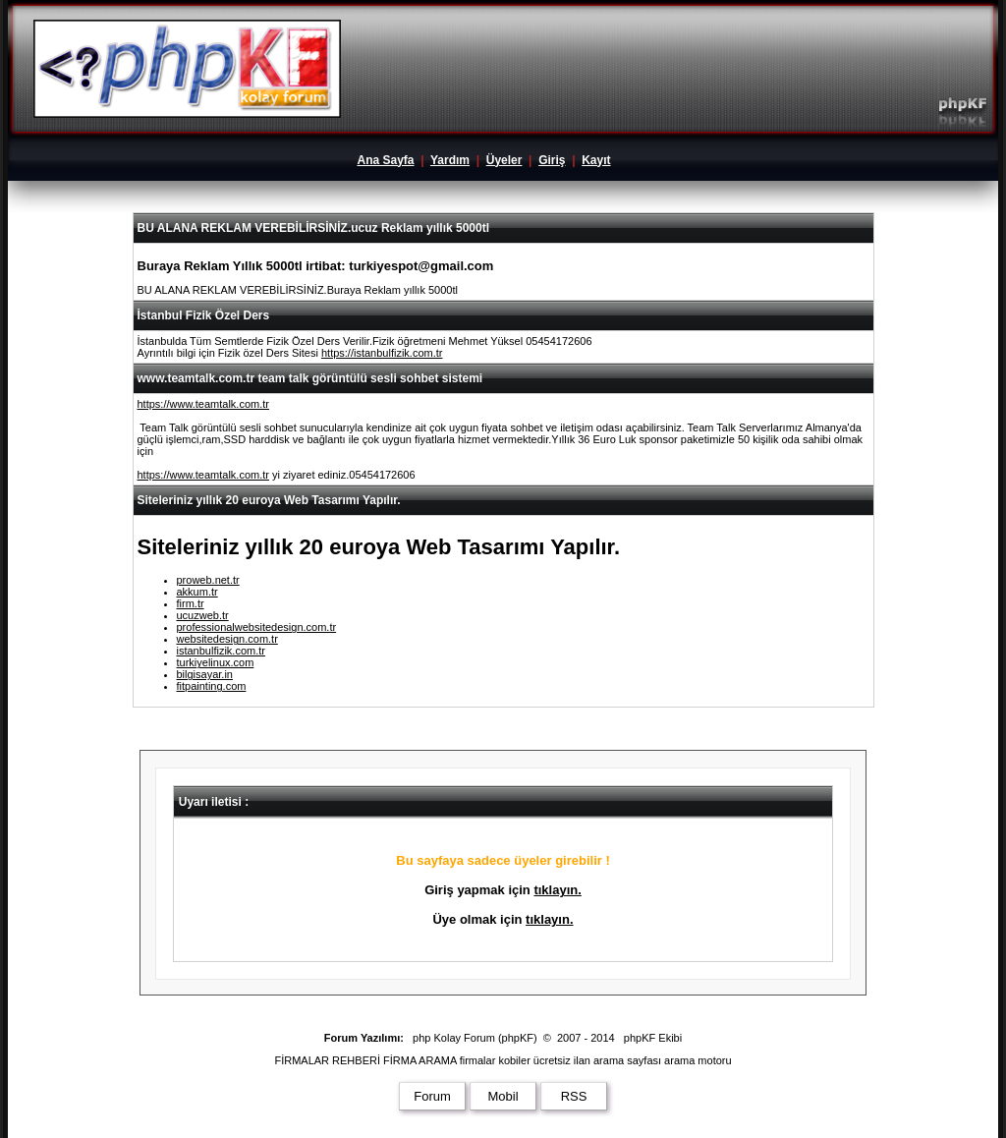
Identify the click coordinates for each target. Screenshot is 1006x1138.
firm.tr (190, 603)
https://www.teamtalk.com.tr (203, 404)
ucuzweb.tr (203, 615)
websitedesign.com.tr (227, 639)
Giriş (551, 160)
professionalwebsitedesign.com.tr (257, 627)
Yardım (450, 160)
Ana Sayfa (385, 160)
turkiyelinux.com (215, 662)
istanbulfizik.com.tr (221, 650)
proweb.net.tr (208, 580)
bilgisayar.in (205, 674)
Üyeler (504, 160)
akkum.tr (197, 591)
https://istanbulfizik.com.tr (382, 353)
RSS (574, 1096)
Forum (432, 1096)
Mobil (502, 1096)
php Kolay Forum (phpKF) (475, 1038)
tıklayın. (557, 889)
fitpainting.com (212, 686)
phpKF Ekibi (653, 1038)
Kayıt (596, 160)
